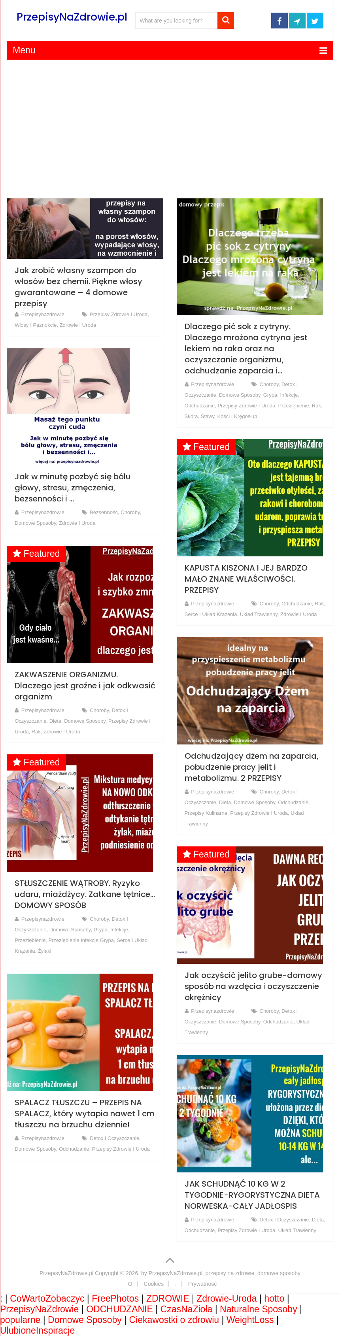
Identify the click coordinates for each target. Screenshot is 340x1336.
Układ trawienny (259, 614)
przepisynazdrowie (42, 314)
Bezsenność (104, 512)
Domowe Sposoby (240, 395)
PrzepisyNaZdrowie (39, 1309)
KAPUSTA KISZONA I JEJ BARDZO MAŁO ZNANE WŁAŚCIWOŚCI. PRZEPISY (246, 578)
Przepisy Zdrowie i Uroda (118, 314)
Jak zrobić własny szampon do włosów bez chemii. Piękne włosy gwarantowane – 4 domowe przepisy (78, 287)
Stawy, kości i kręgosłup (229, 416)
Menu (24, 50)
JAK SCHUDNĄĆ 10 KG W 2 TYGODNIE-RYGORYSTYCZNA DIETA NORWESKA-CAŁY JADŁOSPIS (252, 1195)
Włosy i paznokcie (36, 325)
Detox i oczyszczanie (114, 1138)
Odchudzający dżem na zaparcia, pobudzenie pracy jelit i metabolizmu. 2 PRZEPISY (252, 767)
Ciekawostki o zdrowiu (174, 1320)
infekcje (289, 395)
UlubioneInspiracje (37, 1330)
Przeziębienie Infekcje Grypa (80, 940)
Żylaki (44, 951)
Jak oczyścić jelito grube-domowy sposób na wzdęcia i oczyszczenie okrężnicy (253, 986)
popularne (20, 1320)
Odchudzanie (200, 406)
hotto (274, 1298)
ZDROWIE (167, 1298)
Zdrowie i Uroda (78, 325)
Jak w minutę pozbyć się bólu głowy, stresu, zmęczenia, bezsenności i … (73, 487)
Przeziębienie (293, 406)
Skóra (191, 416)
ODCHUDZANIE (119, 1309)
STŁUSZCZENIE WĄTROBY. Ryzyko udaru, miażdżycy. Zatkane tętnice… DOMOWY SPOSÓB (85, 894)
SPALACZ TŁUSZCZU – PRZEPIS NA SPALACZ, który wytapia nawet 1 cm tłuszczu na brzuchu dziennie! (85, 1113)
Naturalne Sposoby (258, 1309)
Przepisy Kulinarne (206, 813)
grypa (270, 395)
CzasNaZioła (187, 1309)
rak (316, 406)
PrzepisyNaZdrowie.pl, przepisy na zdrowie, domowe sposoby (224, 1273)
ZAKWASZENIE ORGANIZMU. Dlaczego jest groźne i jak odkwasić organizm (85, 685)
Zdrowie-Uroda (226, 1298)
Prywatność (202, 1284)
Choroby (269, 384)
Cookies (154, 1284)
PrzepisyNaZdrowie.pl (72, 17)
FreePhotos (115, 1298)
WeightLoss (250, 1320)
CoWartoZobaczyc (47, 1298)
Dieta (55, 721)
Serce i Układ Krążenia (211, 614)
